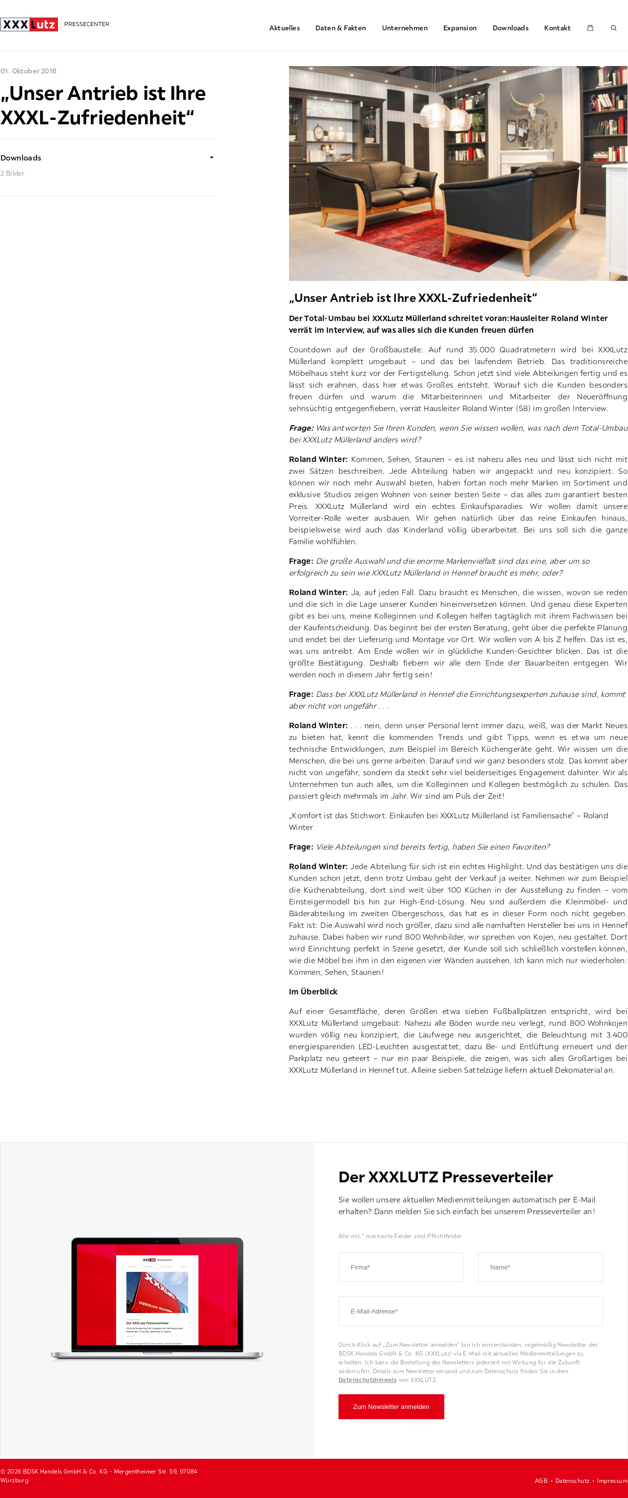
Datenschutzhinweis (367, 1379)
